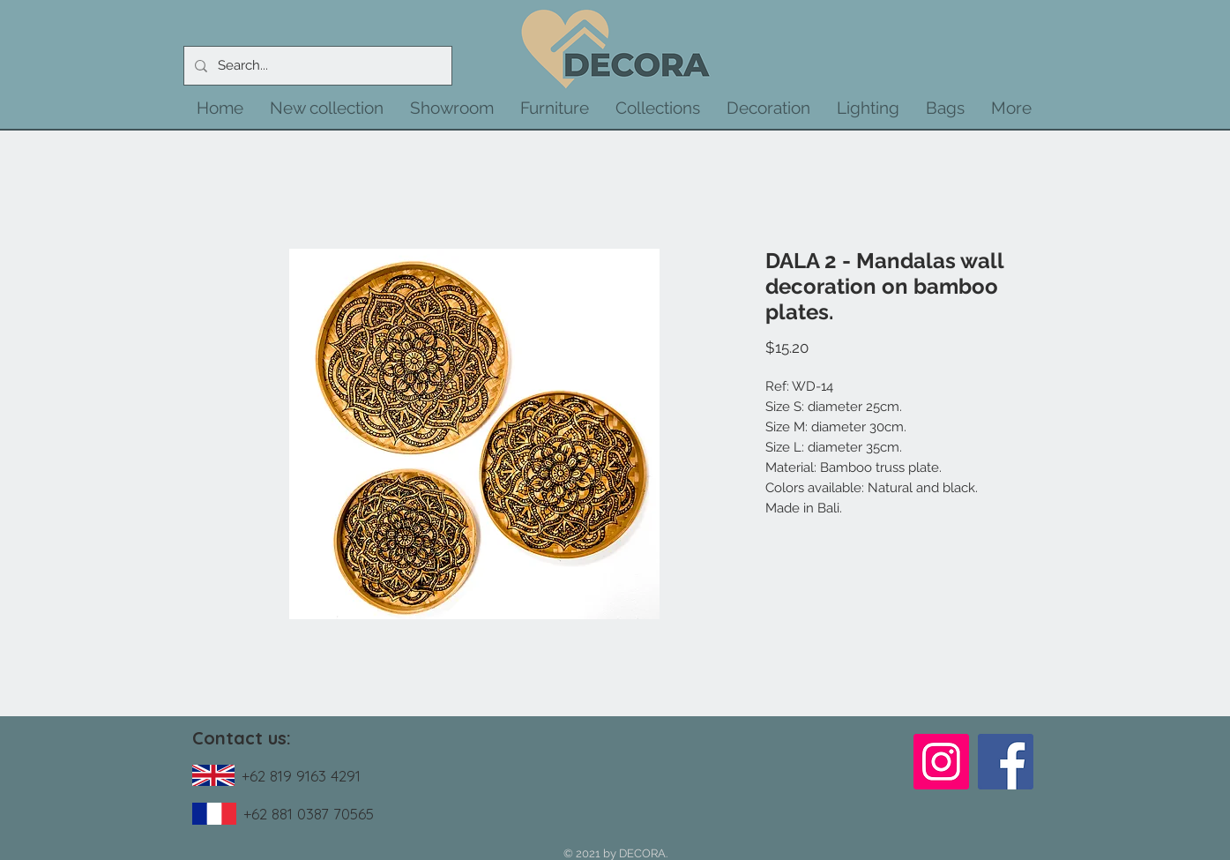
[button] (327, 108)
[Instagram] (941, 761)
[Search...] (316, 66)
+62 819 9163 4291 (301, 776)
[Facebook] (1005, 761)
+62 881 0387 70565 (308, 813)
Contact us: (241, 738)
